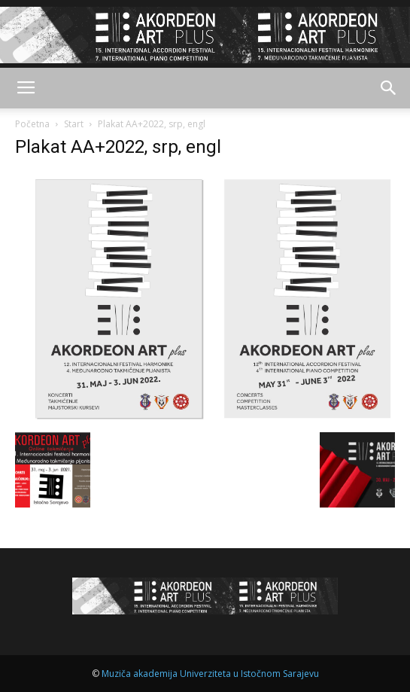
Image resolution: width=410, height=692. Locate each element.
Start (74, 123)
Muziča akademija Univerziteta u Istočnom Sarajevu (210, 673)
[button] (389, 88)
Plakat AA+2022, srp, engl (118, 146)
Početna (32, 123)
